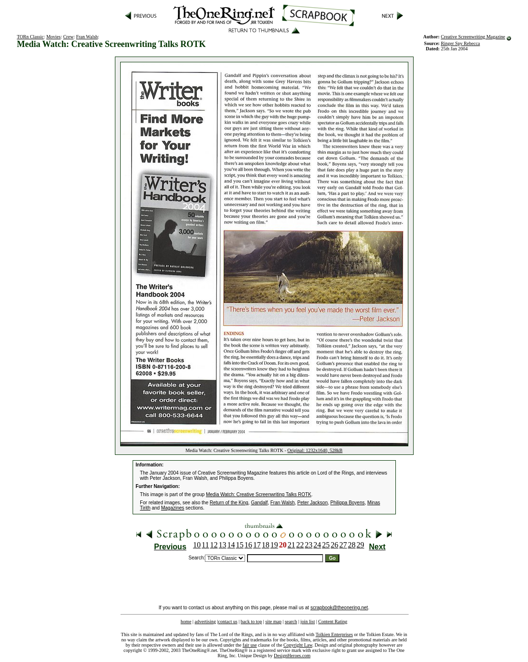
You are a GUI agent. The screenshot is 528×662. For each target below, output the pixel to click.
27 (343, 545)
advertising (205, 621)
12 (214, 545)
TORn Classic (30, 36)
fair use (250, 645)
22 (300, 545)
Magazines (172, 508)
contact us (227, 621)
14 (231, 545)
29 (360, 545)
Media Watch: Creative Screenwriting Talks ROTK (258, 494)
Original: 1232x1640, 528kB (314, 450)
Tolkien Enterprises (334, 634)
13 (222, 545)
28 (352, 545)
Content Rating (333, 621)
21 (291, 545)
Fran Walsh (87, 36)
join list (307, 621)
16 (248, 545)
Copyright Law (297, 645)
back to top (251, 621)
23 (309, 545)
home (185, 621)
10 (197, 545)
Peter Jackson (312, 502)
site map (273, 621)
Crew (68, 36)
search (291, 621)
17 (257, 545)
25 (326, 545)
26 (334, 545)
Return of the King (229, 502)
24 (317, 545)
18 (266, 545)
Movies (53, 36)
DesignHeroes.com (292, 655)
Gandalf (259, 502)
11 (205, 545)
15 (240, 545)
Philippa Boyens (347, 502)
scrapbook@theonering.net (339, 607)
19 (274, 545)
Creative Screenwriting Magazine (473, 36)
